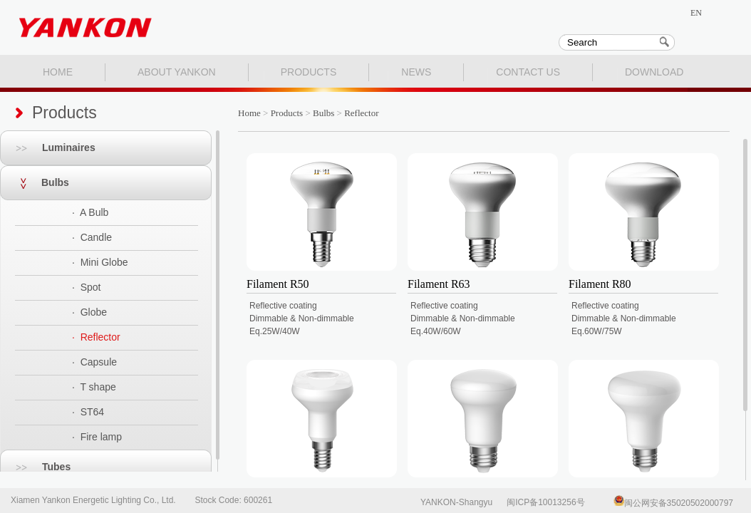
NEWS (416, 72)
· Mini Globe (100, 262)
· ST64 (88, 412)
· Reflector (96, 337)
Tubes (35, 467)
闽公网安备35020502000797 (673, 503)
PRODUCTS (309, 72)
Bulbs (34, 182)
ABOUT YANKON (177, 72)
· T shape (94, 387)
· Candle (92, 237)
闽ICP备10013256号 (545, 502)
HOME (58, 72)
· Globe (89, 312)
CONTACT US (528, 72)
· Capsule (94, 362)
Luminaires (47, 147)
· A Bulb (90, 212)
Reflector (361, 113)
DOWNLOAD (654, 72)
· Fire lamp (97, 436)
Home (249, 113)
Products (287, 113)
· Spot (86, 287)
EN (696, 13)
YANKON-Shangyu (456, 502)
